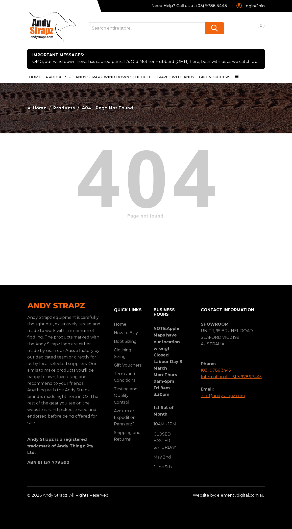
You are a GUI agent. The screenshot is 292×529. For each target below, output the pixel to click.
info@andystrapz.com (223, 395)
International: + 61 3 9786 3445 (231, 376)
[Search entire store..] (147, 28)
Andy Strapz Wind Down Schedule (113, 77)
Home (35, 77)
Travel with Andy (175, 77)
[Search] (214, 28)
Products (58, 77)
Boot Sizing (125, 341)
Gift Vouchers (214, 77)
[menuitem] (113, 77)
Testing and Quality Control (126, 395)
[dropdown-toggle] (236, 77)
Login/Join (250, 6)
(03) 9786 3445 (216, 370)
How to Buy (126, 332)
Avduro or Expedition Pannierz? (125, 417)
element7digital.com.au (241, 495)
